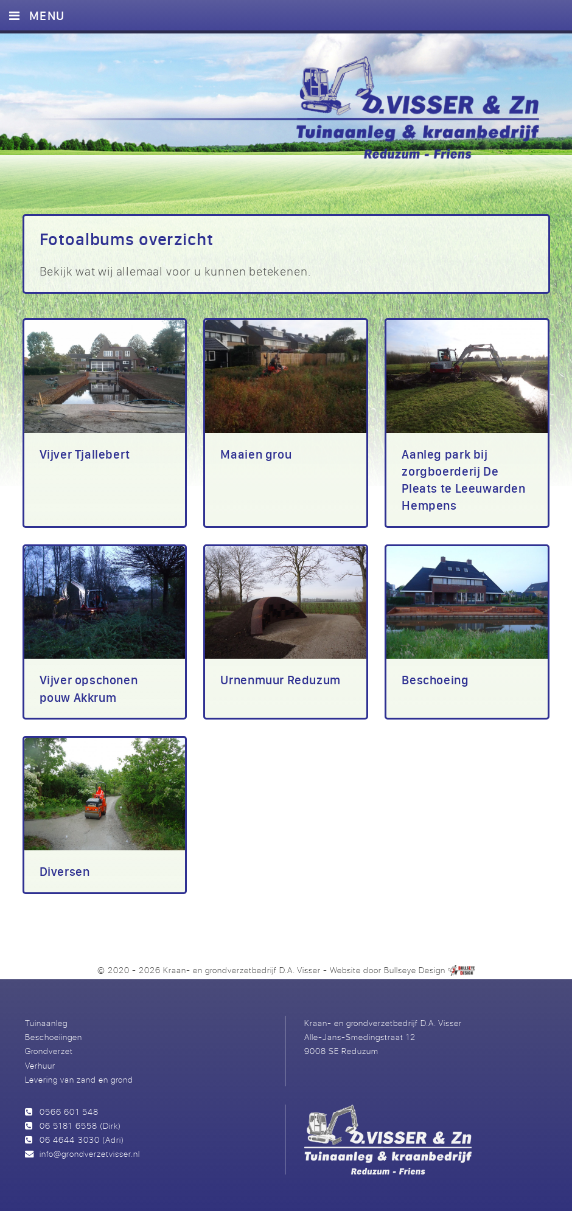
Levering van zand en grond (79, 1079)
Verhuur (40, 1065)
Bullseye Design (414, 970)
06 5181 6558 (68, 1125)
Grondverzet (49, 1051)
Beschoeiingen (53, 1037)
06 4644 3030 (69, 1139)
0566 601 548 (69, 1111)
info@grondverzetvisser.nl (89, 1153)
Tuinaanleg (46, 1023)
